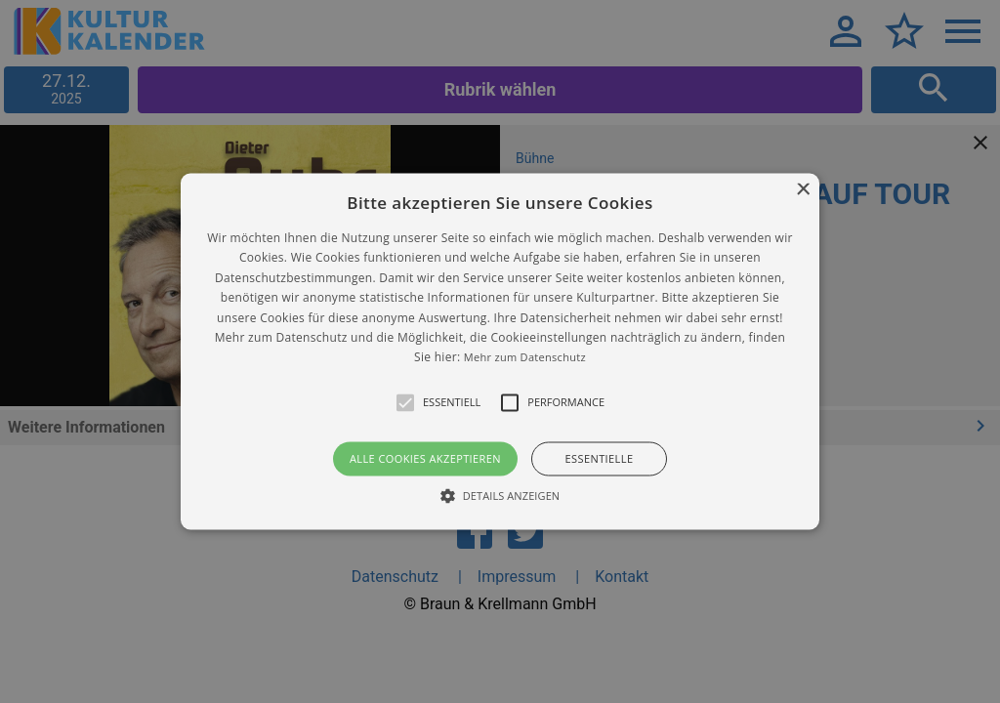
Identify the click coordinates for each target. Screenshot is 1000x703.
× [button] (802, 190)
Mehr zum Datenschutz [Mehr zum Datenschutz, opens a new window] (525, 358)
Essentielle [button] (599, 458)
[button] (500, 351)
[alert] (500, 351)
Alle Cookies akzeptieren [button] (425, 458)
